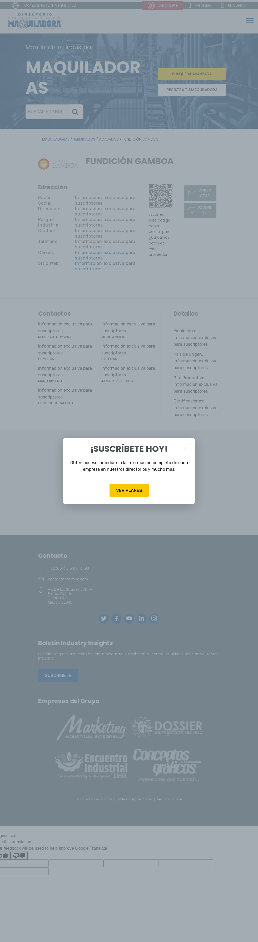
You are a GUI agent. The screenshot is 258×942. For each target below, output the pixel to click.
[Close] (187, 445)
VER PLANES (129, 490)
